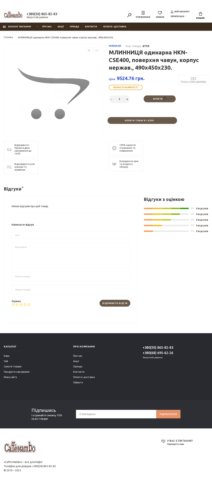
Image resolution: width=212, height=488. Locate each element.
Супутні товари (12, 369)
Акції (61, 29)
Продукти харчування (16, 374)
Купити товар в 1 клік (139, 123)
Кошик (200, 16)
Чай (6, 363)
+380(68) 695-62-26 (158, 355)
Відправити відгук (113, 306)
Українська (177, 17)
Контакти (91, 29)
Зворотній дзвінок (37, 17)
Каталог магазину (17, 29)
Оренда (74, 29)
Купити (160, 100)
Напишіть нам (176, 446)
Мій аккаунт (180, 12)
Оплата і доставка (114, 29)
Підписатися (167, 417)
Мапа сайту (10, 379)
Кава (6, 358)
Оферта (78, 385)
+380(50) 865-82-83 (42, 14)
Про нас (47, 29)
